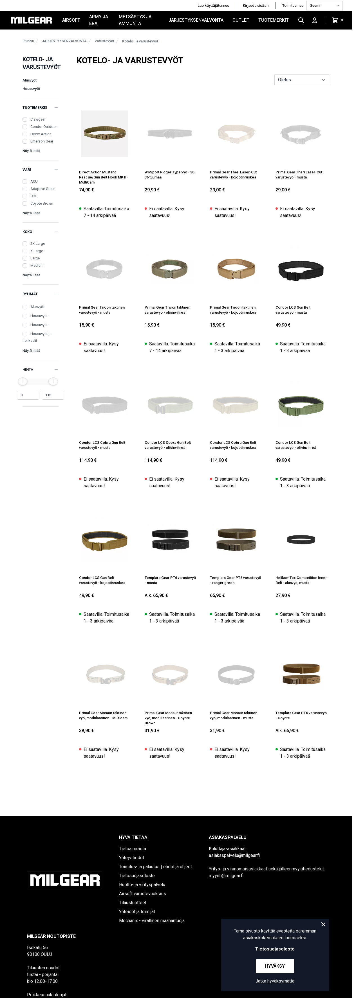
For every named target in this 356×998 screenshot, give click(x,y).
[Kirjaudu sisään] (314, 20)
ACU (34, 181)
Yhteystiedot (131, 857)
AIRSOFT (71, 20)
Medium (37, 265)
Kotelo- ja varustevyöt (140, 41)
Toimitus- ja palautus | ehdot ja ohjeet (155, 866)
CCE (33, 196)
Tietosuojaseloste (137, 875)
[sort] (301, 79)
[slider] (23, 381)
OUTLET (240, 20)
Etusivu (28, 41)
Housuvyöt (31, 89)
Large (35, 258)
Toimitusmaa (293, 5)
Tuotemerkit (273, 20)
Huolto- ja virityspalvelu (142, 884)
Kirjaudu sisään (255, 5)
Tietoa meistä (132, 848)
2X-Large (37, 243)
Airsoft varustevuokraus (142, 893)
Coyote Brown (41, 203)
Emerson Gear (41, 141)
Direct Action (41, 134)
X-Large (36, 251)
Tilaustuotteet (132, 902)
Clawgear (38, 119)
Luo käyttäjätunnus (213, 5)
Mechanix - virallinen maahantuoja (152, 920)
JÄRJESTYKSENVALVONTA (196, 20)
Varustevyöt (104, 41)
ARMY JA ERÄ (98, 20)
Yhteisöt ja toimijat (137, 911)
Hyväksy (275, 966)
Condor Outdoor (43, 127)
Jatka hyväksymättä (275, 981)
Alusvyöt (30, 80)
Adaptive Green (42, 189)
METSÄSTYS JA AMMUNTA (135, 20)
